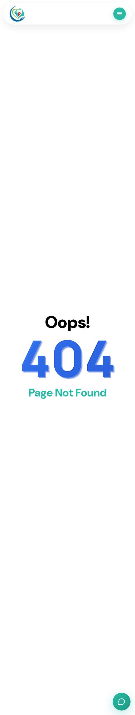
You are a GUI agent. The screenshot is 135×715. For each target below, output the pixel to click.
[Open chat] (122, 702)
